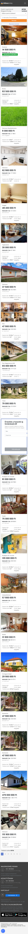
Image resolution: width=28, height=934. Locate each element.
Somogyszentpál (6, 674)
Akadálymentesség (17, 925)
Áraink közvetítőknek (7, 885)
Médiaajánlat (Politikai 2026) (7, 925)
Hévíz (3, 792)
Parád (3, 516)
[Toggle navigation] (25, 3)
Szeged (4, 205)
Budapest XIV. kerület (8, 555)
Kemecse (4, 47)
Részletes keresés (14, 24)
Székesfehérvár (6, 595)
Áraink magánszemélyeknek (9, 873)
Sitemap (23, 925)
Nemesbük (5, 713)
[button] (3, 931)
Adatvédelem (14, 924)
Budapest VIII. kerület (8, 476)
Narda (4, 634)
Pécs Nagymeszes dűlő (8, 363)
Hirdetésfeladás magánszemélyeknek (11, 875)
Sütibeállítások (4, 927)
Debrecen (5, 168)
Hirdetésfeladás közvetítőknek (9, 887)
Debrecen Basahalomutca (9, 128)
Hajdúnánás (5, 245)
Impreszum (14, 923)
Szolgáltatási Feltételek (5, 924)
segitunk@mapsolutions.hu (13, 893)
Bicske (4, 89)
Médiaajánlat (20, 924)
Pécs (3, 324)
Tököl (3, 401)
